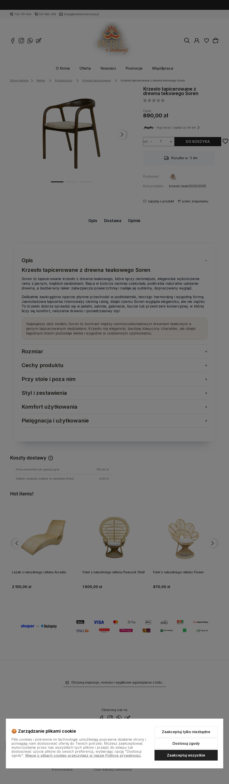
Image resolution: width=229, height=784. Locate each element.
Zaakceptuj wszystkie (186, 755)
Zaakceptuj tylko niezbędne (186, 732)
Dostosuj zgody (186, 743)
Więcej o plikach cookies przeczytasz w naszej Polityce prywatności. (83, 755)
